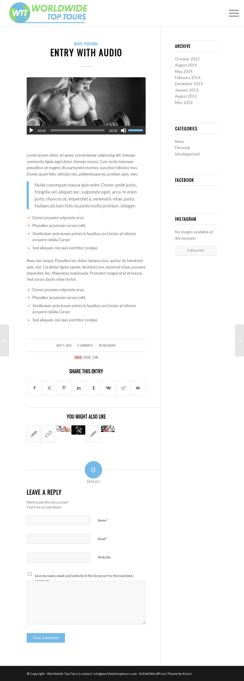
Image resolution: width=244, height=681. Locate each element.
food (87, 357)
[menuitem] (231, 13)
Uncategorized (187, 154)
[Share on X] (49, 387)
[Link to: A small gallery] (63, 428)
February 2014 (187, 77)
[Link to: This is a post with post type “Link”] (48, 434)
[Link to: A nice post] (93, 434)
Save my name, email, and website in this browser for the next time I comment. (84, 578)
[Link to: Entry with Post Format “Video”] (78, 430)
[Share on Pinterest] (64, 387)
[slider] (77, 130)
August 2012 (186, 96)
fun (95, 357)
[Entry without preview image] (4, 340)
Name (103, 520)
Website (104, 557)
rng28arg (109, 345)
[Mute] (123, 130)
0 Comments (85, 345)
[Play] (31, 130)
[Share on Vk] (108, 387)
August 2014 (186, 65)
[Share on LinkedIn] (79, 387)
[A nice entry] (239, 340)
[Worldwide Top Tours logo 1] (49, 13)
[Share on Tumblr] (93, 387)
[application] (86, 130)
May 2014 (184, 71)
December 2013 (189, 83)
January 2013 (186, 90)
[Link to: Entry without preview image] (34, 434)
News (78, 43)
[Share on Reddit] (123, 387)
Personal (91, 43)
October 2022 (187, 59)
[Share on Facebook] (34, 387)
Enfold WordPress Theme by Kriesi (165, 673)
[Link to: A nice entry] (108, 428)
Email (103, 538)
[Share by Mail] (138, 387)
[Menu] (231, 13)
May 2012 (184, 102)
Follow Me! (196, 250)
